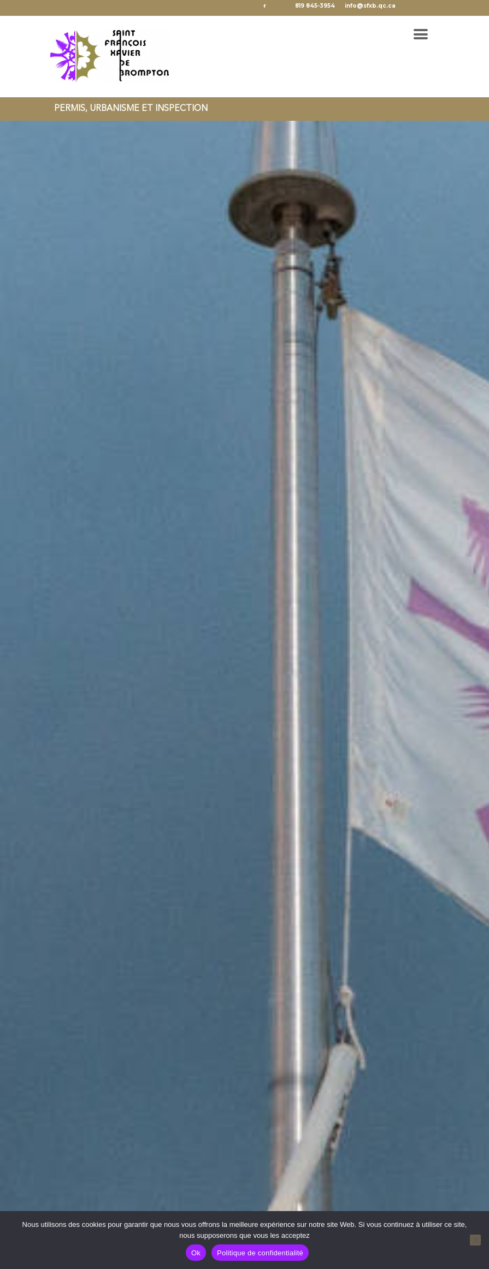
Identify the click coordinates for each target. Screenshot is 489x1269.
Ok (196, 1253)
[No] (475, 1240)
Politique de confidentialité (260, 1253)
